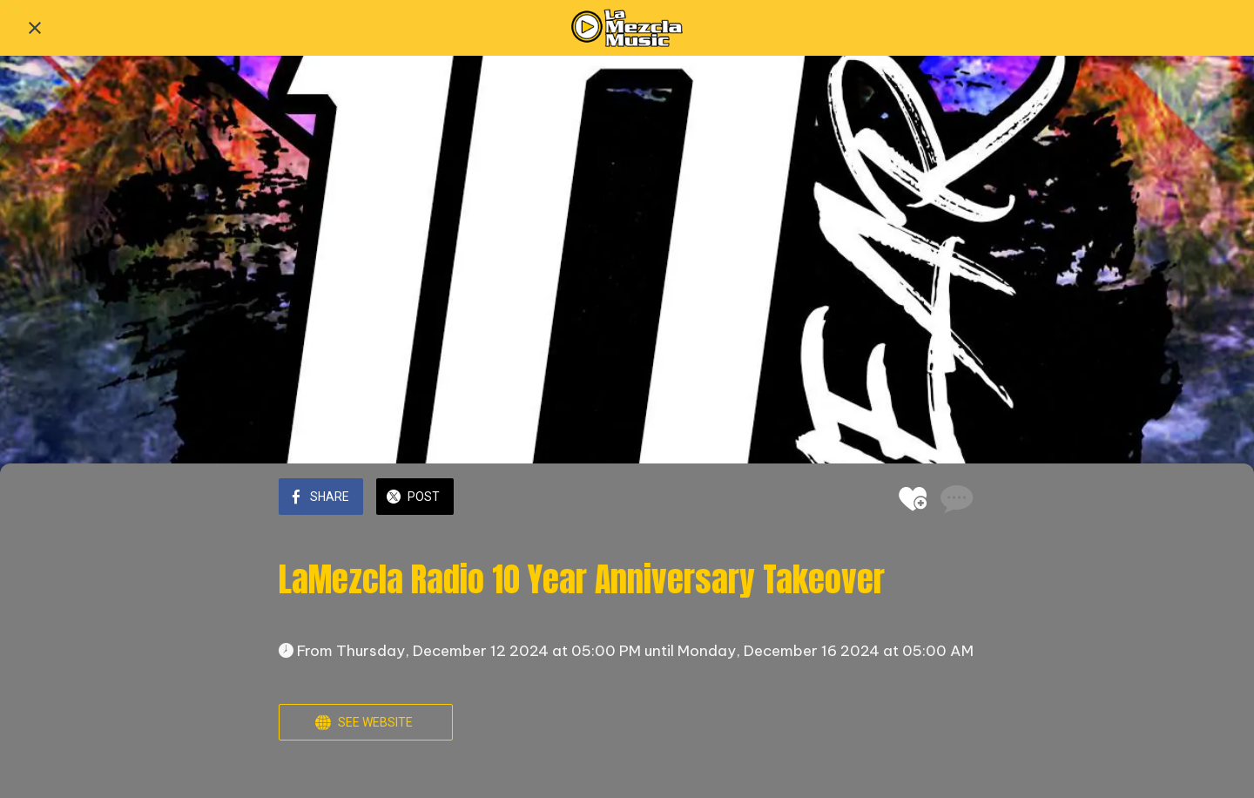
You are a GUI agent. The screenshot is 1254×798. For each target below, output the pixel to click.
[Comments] (954, 498)
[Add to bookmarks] (913, 498)
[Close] (34, 27)
